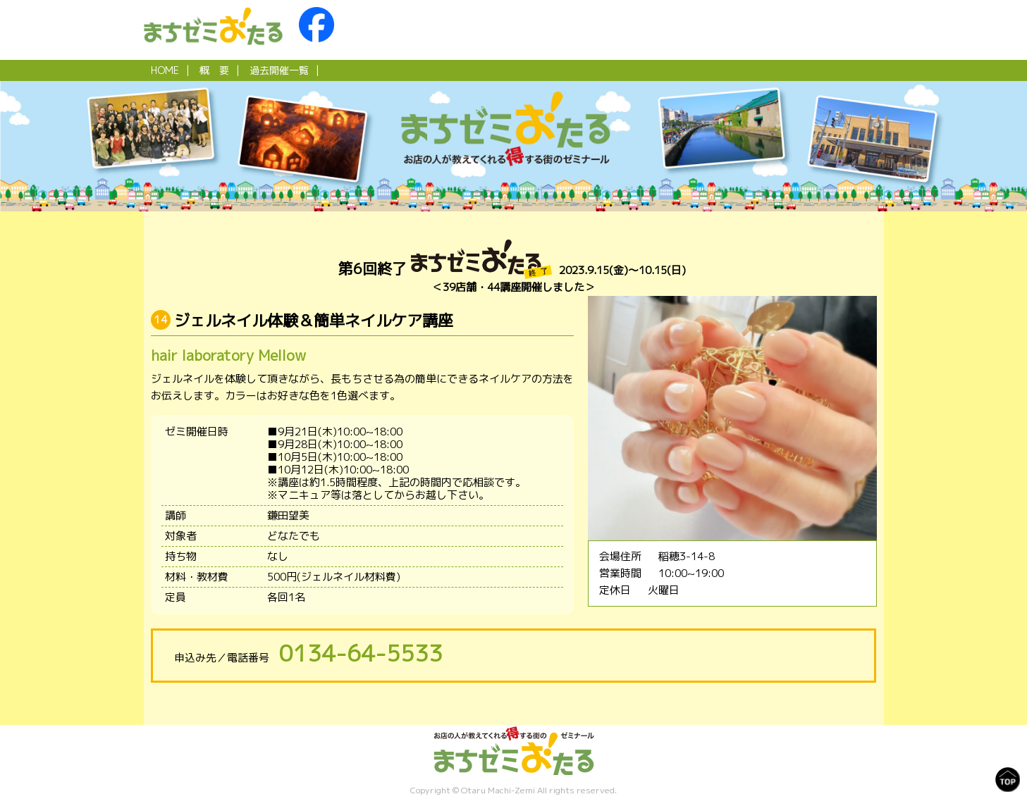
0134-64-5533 (361, 653)
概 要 (214, 70)
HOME (165, 70)
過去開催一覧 (279, 70)
